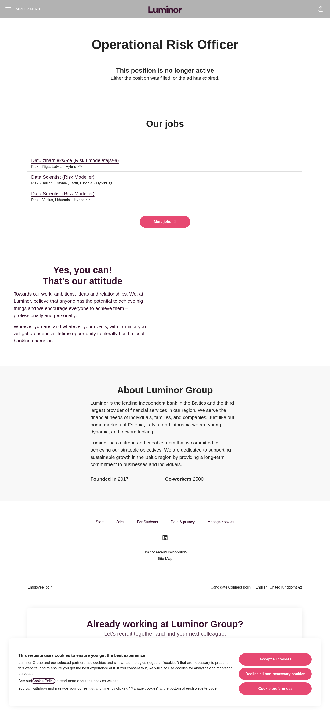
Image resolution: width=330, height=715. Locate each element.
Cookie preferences (275, 688)
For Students (147, 522)
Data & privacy (183, 522)
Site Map (165, 559)
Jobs (120, 522)
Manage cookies (220, 522)
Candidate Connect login (231, 587)
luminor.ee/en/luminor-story (165, 552)
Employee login (40, 587)
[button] (320, 9)
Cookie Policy (43, 681)
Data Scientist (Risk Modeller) (165, 177)
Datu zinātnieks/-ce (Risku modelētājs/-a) (165, 160)
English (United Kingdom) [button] (279, 587)
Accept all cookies (275, 659)
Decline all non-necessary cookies (275, 674)
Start (100, 522)
